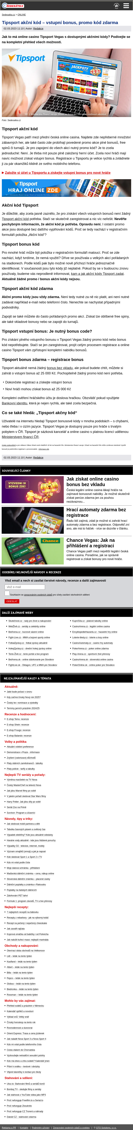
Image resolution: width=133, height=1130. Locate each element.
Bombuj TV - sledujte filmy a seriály (24, 1089)
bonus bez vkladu (60, 368)
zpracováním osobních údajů (38, 595)
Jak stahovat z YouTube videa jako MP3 (26, 1095)
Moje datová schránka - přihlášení (23, 868)
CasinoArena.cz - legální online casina (91, 626)
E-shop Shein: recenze (18, 724)
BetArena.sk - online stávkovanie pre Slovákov (31, 659)
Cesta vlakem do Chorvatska (21, 1050)
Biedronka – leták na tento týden (22, 989)
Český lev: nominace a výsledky (22, 703)
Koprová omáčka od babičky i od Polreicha (27, 934)
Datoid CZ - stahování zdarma (21, 1117)
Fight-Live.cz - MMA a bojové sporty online (29, 637)
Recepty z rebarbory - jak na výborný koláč (27, 917)
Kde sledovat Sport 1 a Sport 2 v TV (24, 857)
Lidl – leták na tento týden (19, 956)
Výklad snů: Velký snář (18, 1017)
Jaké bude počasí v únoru (19, 691)
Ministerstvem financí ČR (20, 437)
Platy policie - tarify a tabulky (21, 769)
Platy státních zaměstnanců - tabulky (25, 763)
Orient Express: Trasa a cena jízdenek (25, 1033)
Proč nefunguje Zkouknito (19, 1106)
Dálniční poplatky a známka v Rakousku (26, 884)
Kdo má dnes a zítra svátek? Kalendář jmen (28, 1061)
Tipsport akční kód (15, 219)
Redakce (38, 28)
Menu (126, 5)
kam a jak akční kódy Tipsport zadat (97, 274)
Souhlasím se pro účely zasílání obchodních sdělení (50, 595)
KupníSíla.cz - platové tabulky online (90, 621)
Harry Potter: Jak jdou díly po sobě (24, 801)
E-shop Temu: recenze (18, 719)
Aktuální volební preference (20, 746)
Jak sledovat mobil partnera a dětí (23, 824)
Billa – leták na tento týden (20, 972)
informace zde (44, 449)
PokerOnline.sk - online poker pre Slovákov (93, 665)
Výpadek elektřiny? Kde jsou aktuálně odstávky (30, 835)
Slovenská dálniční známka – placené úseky (28, 879)
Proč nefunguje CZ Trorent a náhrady (25, 1111)
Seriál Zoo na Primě (16, 807)
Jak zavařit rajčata (16, 928)
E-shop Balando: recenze (19, 735)
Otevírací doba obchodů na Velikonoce (26, 950)
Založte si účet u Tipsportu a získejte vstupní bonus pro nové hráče (58, 173)
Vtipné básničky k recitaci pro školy (24, 1072)
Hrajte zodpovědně (9, 445)
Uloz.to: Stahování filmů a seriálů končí (26, 1084)
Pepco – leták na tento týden (21, 978)
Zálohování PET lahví (17, 895)
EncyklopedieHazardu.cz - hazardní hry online (94, 632)
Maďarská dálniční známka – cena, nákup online (30, 873)
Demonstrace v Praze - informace (23, 752)
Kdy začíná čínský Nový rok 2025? (24, 697)
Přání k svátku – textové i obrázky (23, 1066)
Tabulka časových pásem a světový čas (26, 829)
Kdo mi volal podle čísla (18, 862)
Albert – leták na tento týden (20, 967)
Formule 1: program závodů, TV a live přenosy (29, 901)
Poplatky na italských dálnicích (22, 890)
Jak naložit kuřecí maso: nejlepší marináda (27, 939)
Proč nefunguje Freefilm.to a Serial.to (25, 1100)
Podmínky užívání (40, 1128)
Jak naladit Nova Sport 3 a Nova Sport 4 (26, 1039)
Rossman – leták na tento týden (22, 994)
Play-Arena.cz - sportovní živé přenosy (91, 654)
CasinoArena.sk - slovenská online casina (92, 659)
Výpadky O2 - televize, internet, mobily (25, 846)
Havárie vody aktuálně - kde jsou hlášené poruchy (31, 840)
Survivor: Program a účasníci (21, 813)
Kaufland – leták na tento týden (22, 961)
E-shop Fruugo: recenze (18, 730)
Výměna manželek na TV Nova (22, 779)
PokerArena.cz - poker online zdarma (90, 648)
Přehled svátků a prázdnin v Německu (25, 1006)
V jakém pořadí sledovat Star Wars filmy (26, 796)
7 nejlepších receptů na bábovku (23, 912)
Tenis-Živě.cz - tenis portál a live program (28, 654)
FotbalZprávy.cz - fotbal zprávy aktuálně (27, 643)
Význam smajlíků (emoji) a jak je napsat (26, 851)
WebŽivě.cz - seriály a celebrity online (26, 626)
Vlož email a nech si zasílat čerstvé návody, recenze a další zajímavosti (55, 580)
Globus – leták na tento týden (21, 983)
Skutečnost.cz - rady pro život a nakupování (29, 621)
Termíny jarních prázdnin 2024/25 (23, 708)
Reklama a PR (9, 1128)
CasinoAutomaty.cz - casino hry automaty (92, 643)
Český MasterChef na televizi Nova (24, 785)
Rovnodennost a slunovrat (19, 1028)
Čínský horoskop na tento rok (21, 1022)
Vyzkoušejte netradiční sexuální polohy (26, 1055)
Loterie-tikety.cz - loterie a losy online (90, 637)
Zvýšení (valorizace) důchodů (21, 758)
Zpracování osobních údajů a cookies (71, 1128)
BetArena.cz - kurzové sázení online (26, 632)
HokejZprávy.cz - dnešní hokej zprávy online (30, 648)
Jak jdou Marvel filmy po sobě (21, 790)
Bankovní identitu (14, 403)
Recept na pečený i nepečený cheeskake (27, 923)
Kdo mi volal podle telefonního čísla (24, 1044)
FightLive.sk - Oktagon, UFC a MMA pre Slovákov (32, 665)
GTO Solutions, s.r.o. (106, 1128)
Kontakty (24, 1128)
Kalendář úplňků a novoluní (20, 1011)
